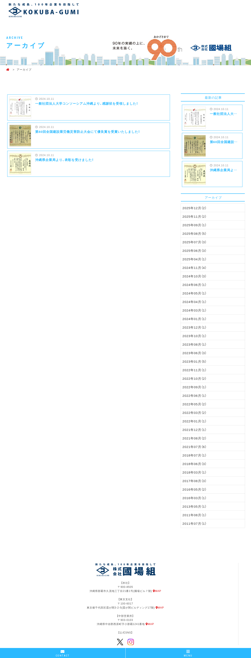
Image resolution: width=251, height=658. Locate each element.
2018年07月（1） (195, 455)
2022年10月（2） (195, 378)
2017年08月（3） (195, 480)
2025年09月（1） (195, 225)
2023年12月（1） (195, 327)
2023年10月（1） (195, 335)
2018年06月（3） (195, 463)
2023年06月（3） (195, 353)
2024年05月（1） (195, 293)
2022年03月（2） (195, 412)
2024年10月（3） (195, 276)
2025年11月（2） (195, 216)
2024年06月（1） (195, 284)
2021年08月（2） (195, 438)
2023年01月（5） (195, 361)
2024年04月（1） (195, 301)
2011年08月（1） (195, 515)
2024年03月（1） (195, 310)
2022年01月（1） (195, 421)
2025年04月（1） (195, 259)
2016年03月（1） (195, 498)
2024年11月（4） (195, 267)
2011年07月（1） (195, 523)
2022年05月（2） (195, 404)
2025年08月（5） (195, 233)
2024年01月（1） (195, 318)
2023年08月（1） (195, 344)
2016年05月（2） (195, 489)
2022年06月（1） (195, 395)
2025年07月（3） (195, 242)
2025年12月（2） (195, 208)
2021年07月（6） (195, 446)
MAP (157, 591)
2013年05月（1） (195, 506)
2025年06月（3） (195, 250)
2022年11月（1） (195, 370)
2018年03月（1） (195, 472)
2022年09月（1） (195, 387)
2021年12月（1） (195, 429)
